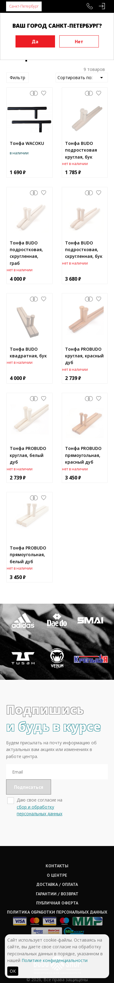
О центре (57, 875)
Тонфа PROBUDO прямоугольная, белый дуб (28, 554)
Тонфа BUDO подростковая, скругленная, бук (83, 249)
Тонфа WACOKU (27, 143)
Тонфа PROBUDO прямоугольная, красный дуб (83, 455)
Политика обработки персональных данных (57, 912)
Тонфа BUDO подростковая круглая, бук (81, 150)
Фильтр (17, 77)
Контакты (57, 866)
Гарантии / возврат (57, 894)
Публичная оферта (57, 903)
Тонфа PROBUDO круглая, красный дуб (84, 356)
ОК (13, 971)
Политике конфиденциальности (55, 960)
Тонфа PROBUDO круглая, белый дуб (28, 455)
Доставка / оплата (57, 884)
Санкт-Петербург (24, 6)
